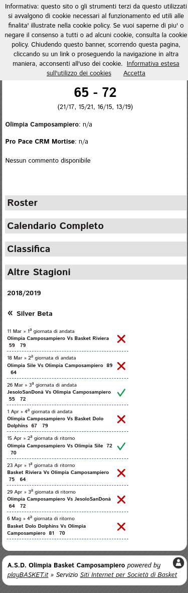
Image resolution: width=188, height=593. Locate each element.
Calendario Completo (55, 226)
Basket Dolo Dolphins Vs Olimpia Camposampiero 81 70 (46, 530)
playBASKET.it (28, 575)
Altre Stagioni (38, 272)
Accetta (134, 73)
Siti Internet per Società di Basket (128, 575)
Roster (22, 203)
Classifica (28, 249)
